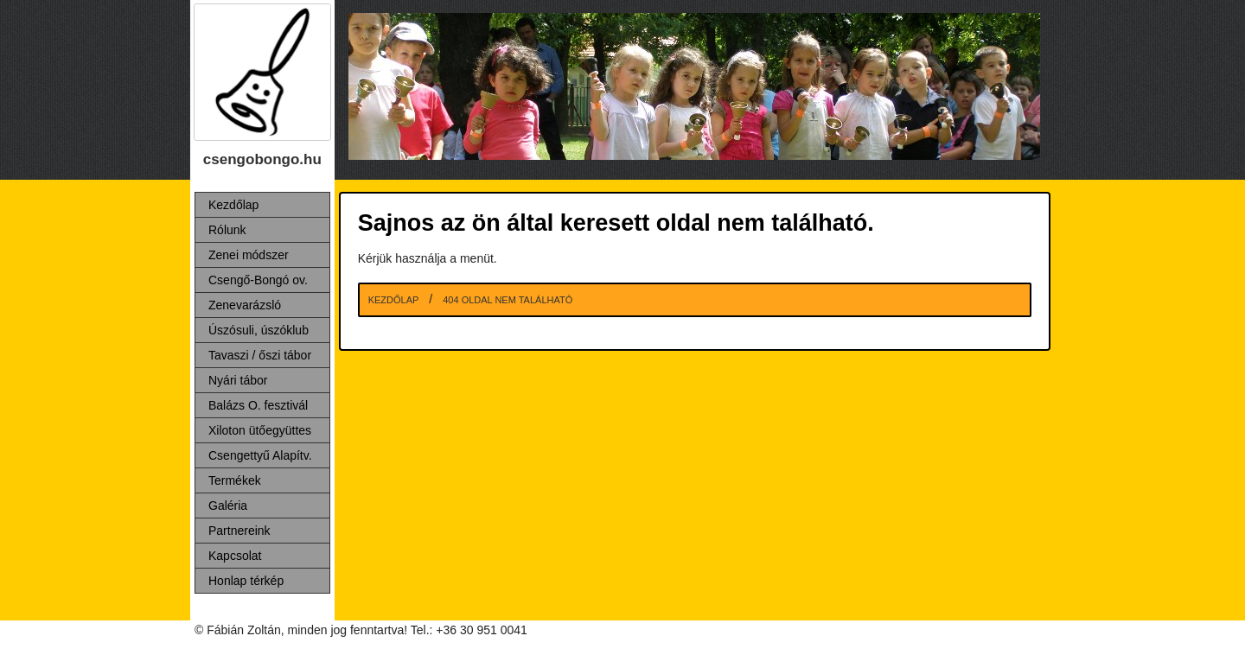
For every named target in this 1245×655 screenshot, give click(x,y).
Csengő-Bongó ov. (258, 280)
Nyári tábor (237, 380)
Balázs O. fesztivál (258, 405)
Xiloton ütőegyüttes (259, 430)
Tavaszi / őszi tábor (259, 355)
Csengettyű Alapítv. (260, 455)
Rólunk (227, 230)
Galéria (227, 505)
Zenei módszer (248, 255)
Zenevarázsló (244, 305)
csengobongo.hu (262, 159)
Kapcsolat (234, 556)
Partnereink (239, 530)
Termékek (234, 480)
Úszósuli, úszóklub (258, 330)
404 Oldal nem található (507, 300)
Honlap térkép (246, 581)
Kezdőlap (233, 205)
